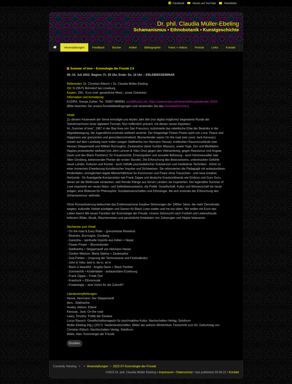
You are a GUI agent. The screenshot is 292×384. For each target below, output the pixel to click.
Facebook (176, 3)
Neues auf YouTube (201, 3)
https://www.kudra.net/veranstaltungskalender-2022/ (183, 101)
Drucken (74, 343)
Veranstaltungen (73, 47)
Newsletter (228, 3)
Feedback (97, 47)
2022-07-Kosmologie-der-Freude (134, 366)
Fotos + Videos (177, 47)
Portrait (198, 47)
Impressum (166, 372)
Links (214, 47)
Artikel (132, 47)
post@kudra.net (136, 101)
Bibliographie (152, 47)
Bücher (115, 47)
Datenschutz (184, 372)
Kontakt (230, 47)
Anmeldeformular (175, 106)
